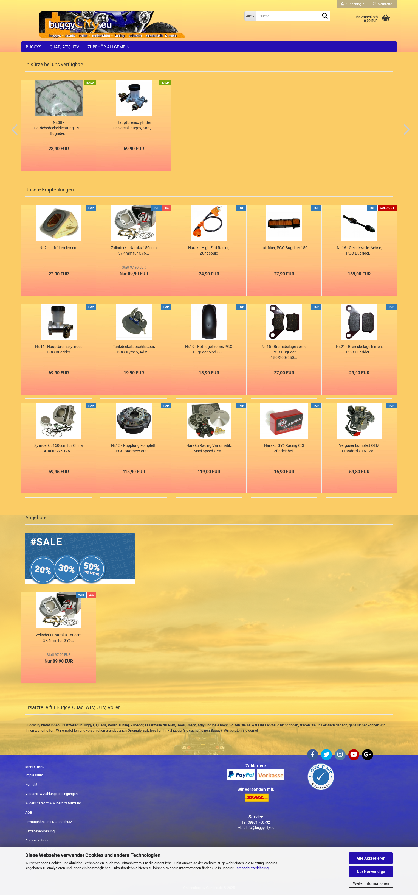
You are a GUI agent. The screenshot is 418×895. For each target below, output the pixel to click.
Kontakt (31, 784)
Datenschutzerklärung (251, 868)
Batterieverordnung (40, 831)
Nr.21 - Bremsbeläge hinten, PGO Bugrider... (359, 349)
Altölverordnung (37, 840)
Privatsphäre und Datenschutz (48, 822)
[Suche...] (250, 16)
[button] (13, 129)
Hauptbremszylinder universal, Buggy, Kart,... (133, 125)
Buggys (33, 46)
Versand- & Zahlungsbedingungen (51, 794)
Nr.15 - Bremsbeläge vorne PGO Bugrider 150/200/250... (284, 352)
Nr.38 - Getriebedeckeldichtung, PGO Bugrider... (58, 128)
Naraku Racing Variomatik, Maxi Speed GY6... (209, 448)
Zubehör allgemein (108, 46)
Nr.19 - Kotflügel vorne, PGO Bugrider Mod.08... (209, 349)
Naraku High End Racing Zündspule (209, 250)
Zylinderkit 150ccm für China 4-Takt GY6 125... (58, 448)
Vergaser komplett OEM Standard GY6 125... (359, 448)
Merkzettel (383, 4)
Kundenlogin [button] (353, 4)
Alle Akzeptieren (371, 858)
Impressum (34, 775)
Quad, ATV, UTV (64, 46)
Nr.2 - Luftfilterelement (58, 248)
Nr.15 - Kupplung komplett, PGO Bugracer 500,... (133, 448)
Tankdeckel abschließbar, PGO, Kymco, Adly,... (134, 349)
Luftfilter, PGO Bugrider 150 (284, 248)
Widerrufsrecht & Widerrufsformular (53, 803)
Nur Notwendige (371, 871)
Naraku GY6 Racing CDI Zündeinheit (284, 448)
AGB (28, 812)
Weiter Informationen (371, 883)
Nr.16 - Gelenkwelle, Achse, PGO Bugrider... (359, 250)
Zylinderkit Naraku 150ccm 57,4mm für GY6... (134, 250)
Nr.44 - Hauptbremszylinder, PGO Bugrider (58, 349)
